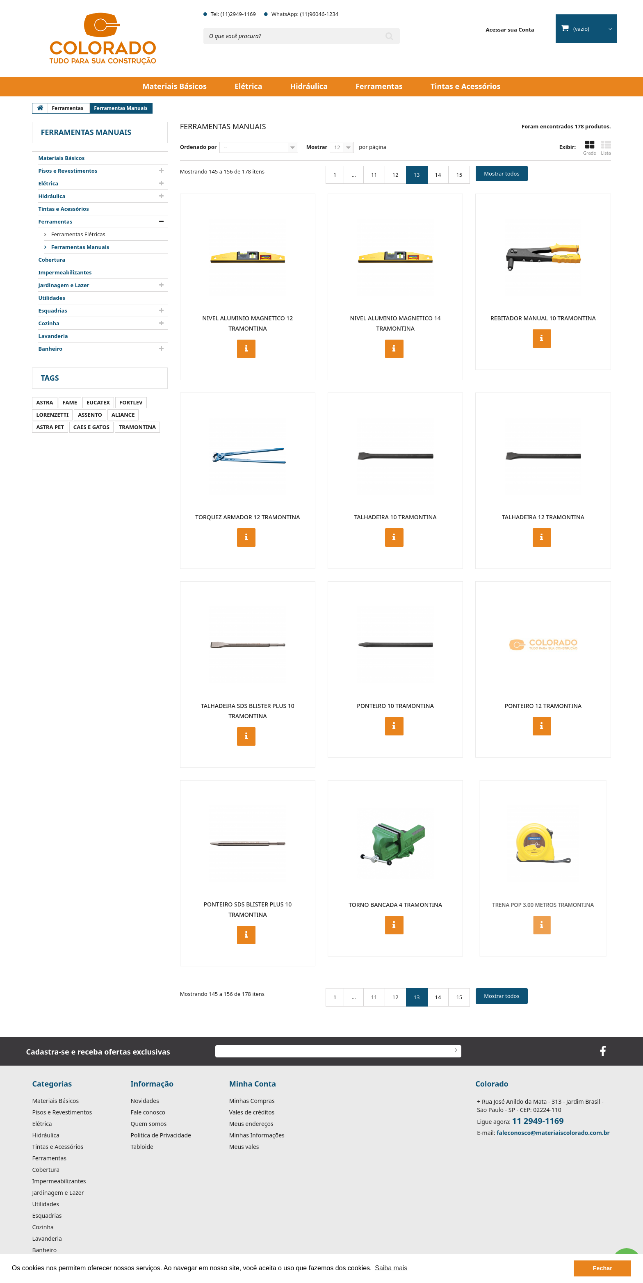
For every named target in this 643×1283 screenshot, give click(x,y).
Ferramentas (379, 86)
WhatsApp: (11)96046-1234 (304, 14)
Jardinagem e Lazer (63, 285)
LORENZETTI (52, 414)
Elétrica (248, 86)
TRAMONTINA (137, 427)
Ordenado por (198, 147)
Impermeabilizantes (64, 272)
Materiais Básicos (175, 86)
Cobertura (51, 259)
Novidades (145, 1101)
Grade (589, 148)
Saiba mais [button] (391, 1268)
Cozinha (48, 323)
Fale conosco (148, 1112)
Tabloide (142, 1147)
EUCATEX (98, 402)
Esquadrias (52, 310)
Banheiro (50, 348)
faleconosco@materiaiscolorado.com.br (553, 1133)
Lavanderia (53, 336)
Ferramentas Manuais (79, 247)
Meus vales (244, 1147)
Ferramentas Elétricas (77, 234)
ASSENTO (90, 414)
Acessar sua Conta (510, 29)
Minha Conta (252, 1084)
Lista (606, 148)
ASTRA (44, 402)
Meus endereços (251, 1124)
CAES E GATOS (91, 427)
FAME (70, 402)
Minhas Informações (257, 1135)
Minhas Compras (252, 1101)
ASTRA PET (50, 427)
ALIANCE (123, 414)
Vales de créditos (252, 1112)
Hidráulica (309, 86)
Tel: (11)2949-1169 (233, 14)
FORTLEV (130, 402)
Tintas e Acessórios (466, 86)
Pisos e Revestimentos (67, 170)
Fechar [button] (602, 1268)
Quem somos (149, 1124)
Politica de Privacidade (161, 1135)
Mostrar (317, 147)
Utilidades (51, 297)
